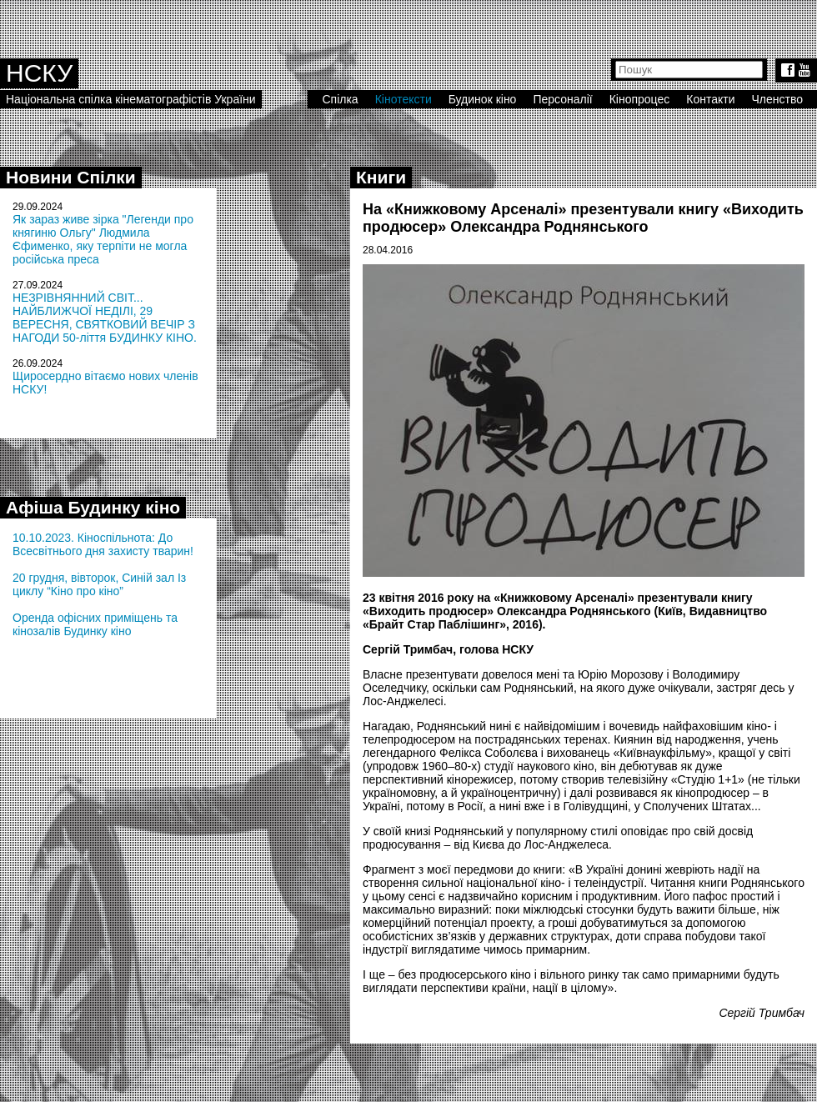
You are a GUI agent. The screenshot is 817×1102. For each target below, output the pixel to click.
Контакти (710, 99)
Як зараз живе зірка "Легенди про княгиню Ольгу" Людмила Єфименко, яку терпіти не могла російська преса (103, 239)
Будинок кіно (483, 99)
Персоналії (562, 99)
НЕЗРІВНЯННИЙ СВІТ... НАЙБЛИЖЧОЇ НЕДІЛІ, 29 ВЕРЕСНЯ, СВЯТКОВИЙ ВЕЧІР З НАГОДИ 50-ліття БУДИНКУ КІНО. (105, 317)
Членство (778, 99)
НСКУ (39, 73)
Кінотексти (403, 99)
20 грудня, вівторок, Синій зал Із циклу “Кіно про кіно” (99, 584)
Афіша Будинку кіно (93, 507)
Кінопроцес (639, 99)
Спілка (340, 99)
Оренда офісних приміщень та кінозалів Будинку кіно (95, 624)
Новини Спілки (71, 177)
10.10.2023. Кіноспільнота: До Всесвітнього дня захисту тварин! (103, 544)
